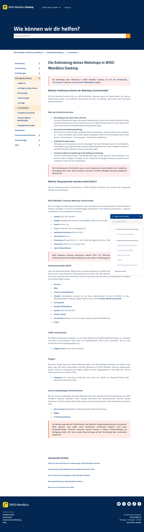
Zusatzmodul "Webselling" (83, 82)
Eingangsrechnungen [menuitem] (26, 125)
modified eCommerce (63, 232)
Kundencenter (8, 514)
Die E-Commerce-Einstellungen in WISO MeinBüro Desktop (69, 475)
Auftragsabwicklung (55, 52)
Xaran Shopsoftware (62, 248)
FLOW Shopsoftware (62, 417)
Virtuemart (58, 244)
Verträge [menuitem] (21, 103)
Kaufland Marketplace (63, 306)
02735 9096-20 (135, 517)
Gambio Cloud (60, 314)
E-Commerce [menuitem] (23, 108)
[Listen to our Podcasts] (134, 504)
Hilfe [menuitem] (17, 145)
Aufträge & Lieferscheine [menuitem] (27, 88)
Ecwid (56, 322)
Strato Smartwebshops (63, 292)
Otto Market (59, 302)
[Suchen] (128, 36)
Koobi (56, 224)
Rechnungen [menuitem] (22, 93)
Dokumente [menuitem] (20, 130)
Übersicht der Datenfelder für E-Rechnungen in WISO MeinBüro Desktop (74, 463)
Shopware (58, 377)
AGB (4, 522)
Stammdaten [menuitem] (20, 68)
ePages (57, 220)
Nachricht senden (134, 522)
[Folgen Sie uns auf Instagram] (124, 504)
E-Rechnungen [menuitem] (23, 98)
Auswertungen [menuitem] (21, 140)
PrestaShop (59, 240)
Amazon (57, 284)
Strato (87, 220)
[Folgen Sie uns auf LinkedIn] (119, 504)
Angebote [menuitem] (21, 83)
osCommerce (59, 236)
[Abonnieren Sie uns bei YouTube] (129, 504)
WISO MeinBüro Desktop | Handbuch (28, 52)
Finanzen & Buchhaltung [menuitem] (25, 135)
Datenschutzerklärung (12, 520)
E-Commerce (72, 52)
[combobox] (70, 36)
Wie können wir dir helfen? (47, 28)
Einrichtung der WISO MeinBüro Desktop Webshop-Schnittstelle (71, 469)
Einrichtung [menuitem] (19, 63)
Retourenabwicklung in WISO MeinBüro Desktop (65, 481)
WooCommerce (60, 409)
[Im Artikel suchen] (127, 221)
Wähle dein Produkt (50, 7)
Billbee (56, 413)
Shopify (57, 296)
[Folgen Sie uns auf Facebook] (139, 504)
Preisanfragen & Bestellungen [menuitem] (24, 119)
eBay (56, 288)
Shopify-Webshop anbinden (110, 298)
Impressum (7, 517)
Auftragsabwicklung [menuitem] (23, 78)
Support (67, 7)
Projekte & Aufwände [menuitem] (26, 113)
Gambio (57, 216)
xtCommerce (59, 318)
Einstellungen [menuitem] (20, 73)
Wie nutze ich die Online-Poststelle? (61, 487)
